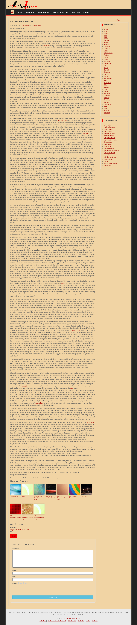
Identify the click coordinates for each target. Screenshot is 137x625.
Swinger (106, 102)
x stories (106, 161)
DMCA (95, 621)
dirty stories (107, 165)
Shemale (107, 95)
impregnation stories (110, 140)
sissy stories (108, 142)
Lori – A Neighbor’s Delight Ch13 (39, 517)
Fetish (106, 57)
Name (14, 570)
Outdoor (106, 87)
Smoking (106, 98)
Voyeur (106, 108)
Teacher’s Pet (14, 496)
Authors (30, 12)
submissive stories (110, 157)
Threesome (107, 104)
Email (14, 577)
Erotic (106, 51)
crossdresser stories (110, 163)
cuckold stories (109, 136)
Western (106, 110)
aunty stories (108, 131)
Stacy (23, 496)
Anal (105, 31)
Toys (105, 106)
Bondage (107, 44)
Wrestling (107, 113)
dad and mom (62, 120)
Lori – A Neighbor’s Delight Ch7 (27, 517)
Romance (107, 93)
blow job (24, 386)
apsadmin (26, 25)
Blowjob (106, 42)
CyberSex (107, 48)
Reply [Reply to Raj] (14, 536)
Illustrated (107, 72)
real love (46, 46)
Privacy (72, 621)
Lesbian (106, 76)
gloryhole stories (109, 148)
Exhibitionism (108, 53)
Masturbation (108, 78)
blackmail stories (109, 127)
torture (63, 283)
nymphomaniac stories (111, 150)
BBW (105, 36)
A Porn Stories (72, 618)
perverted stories (109, 133)
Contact (75, 12)
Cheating (107, 46)
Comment (15, 548)
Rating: (15, 583)
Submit (87, 12)
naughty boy (39, 403)
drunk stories (108, 146)
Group (106, 68)
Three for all (84, 496)
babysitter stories (109, 138)
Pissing (106, 91)
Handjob (106, 70)
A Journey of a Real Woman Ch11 (38, 498)
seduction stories (109, 153)
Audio (106, 33)
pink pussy (90, 422)
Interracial (107, 74)
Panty (106, 89)
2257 (88, 621)
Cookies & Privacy (57, 621)
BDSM (106, 38)
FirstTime (107, 61)
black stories (108, 144)
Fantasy (106, 55)
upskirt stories (108, 159)
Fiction (106, 59)
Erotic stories (36, 25)
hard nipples (76, 330)
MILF (105, 81)
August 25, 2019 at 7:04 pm (19, 530)
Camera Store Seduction (73, 497)
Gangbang (107, 63)
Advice (106, 29)
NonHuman (107, 83)
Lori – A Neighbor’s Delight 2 (15, 517)
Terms (81, 621)
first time (86, 133)
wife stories (107, 125)
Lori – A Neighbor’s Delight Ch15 (62, 498)
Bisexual (106, 40)
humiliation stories (110, 155)
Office (106, 85)
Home (19, 12)
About (42, 621)
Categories (44, 12)
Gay (105, 66)
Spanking (107, 100)
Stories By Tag (60, 12)
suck (71, 388)
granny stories (108, 129)
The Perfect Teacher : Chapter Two (51, 498)
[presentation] (28, 590)
